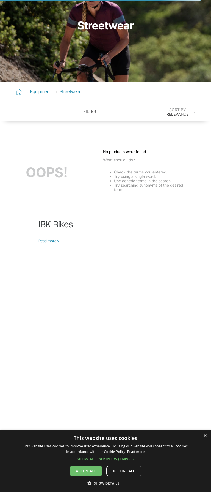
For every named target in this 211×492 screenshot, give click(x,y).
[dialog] (105, 461)
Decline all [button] (124, 471)
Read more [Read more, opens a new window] (136, 451)
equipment (40, 91)
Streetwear (70, 91)
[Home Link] (19, 92)
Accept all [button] (86, 471)
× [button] (205, 436)
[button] (106, 459)
